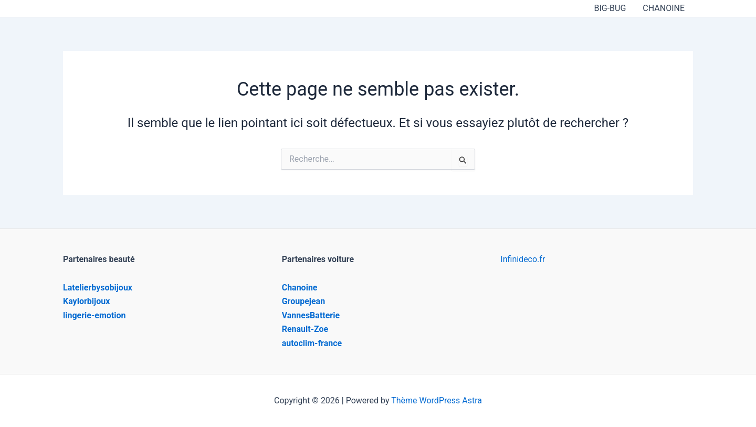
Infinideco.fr (522, 259)
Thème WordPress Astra (436, 400)
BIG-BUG (610, 8)
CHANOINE (664, 8)
